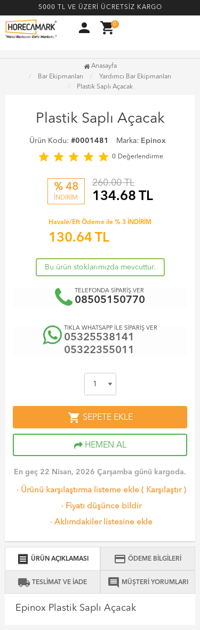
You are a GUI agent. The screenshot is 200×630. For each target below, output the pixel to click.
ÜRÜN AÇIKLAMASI (53, 559)
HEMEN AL (100, 445)
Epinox (153, 141)
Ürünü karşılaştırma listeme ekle (76, 491)
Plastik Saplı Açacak (105, 87)
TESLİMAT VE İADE (52, 582)
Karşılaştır (163, 491)
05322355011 (99, 350)
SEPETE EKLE (100, 417)
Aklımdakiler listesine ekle (100, 523)
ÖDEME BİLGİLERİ (147, 559)
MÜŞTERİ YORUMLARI (147, 582)
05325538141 (99, 337)
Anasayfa (100, 66)
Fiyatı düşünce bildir (100, 507)
